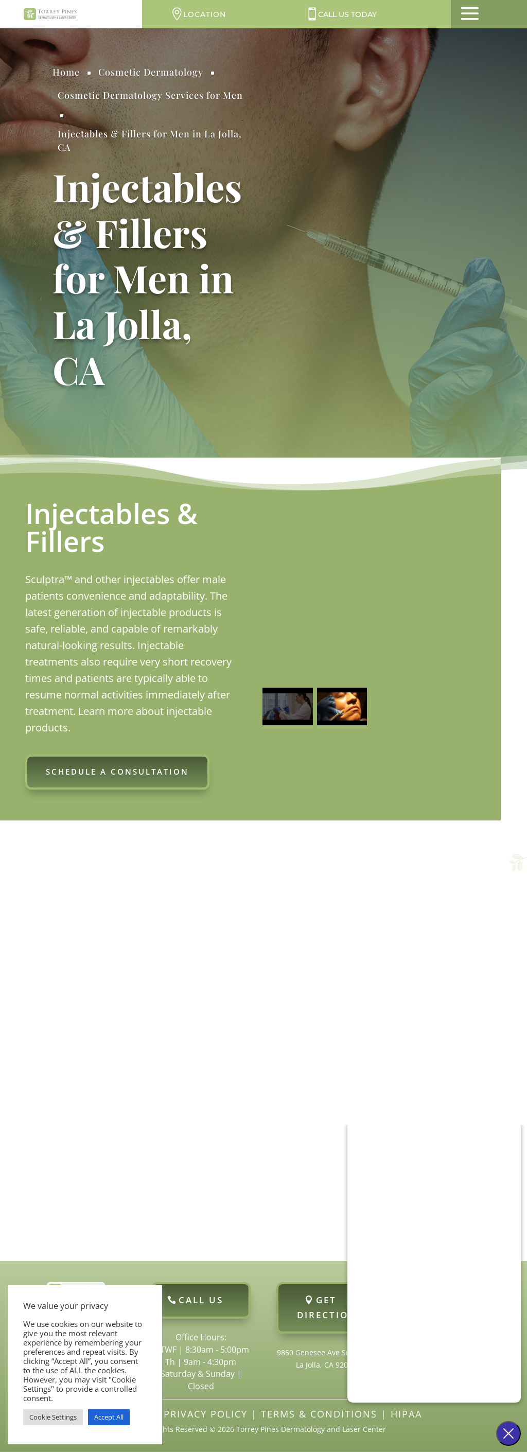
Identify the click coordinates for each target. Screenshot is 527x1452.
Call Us (201, 1300)
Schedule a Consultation (117, 771)
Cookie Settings (53, 1417)
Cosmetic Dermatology (150, 72)
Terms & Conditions (319, 1414)
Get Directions (330, 1307)
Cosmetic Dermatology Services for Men (150, 95)
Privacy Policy (206, 1414)
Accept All (109, 1417)
